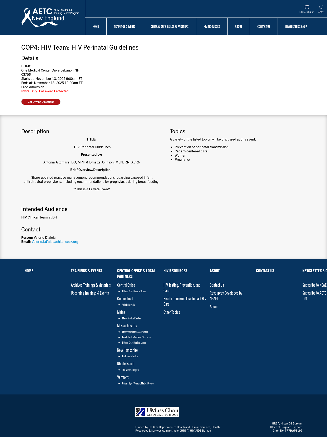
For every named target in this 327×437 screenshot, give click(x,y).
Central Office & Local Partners (170, 26)
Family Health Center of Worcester (136, 337)
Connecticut (125, 298)
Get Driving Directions (41, 101)
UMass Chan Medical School (134, 291)
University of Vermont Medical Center (138, 383)
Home (96, 26)
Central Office (126, 285)
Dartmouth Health (130, 356)
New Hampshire (127, 350)
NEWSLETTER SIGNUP (296, 26)
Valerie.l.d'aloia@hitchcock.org (55, 241)
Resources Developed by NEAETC (226, 295)
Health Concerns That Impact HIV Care (185, 300)
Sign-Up (310, 12)
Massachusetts (127, 325)
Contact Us (263, 26)
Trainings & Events (124, 26)
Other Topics (172, 312)
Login (302, 12)
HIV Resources (212, 26)
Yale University (128, 304)
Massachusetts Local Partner (135, 332)
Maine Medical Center (131, 318)
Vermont (122, 377)
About (238, 26)
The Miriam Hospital (130, 370)
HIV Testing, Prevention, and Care (182, 287)
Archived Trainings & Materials (91, 285)
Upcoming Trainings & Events (90, 292)
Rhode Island (125, 363)
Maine (121, 312)
